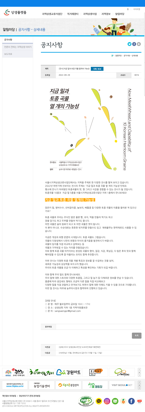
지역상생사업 (90, 14)
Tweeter (129, 44)
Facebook (134, 44)
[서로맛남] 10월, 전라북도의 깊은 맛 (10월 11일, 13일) (80, 353)
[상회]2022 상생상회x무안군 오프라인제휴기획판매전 (80, 347)
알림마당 (119, 14)
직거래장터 (72, 14)
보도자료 (8, 54)
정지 (139, 372)
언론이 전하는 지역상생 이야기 (18, 47)
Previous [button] (139, 369)
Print (139, 44)
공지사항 (8, 39)
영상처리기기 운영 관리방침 (29, 396)
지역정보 (106, 14)
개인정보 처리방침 (9, 396)
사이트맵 (136, 9)
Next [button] (139, 375)
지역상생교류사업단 (52, 14)
